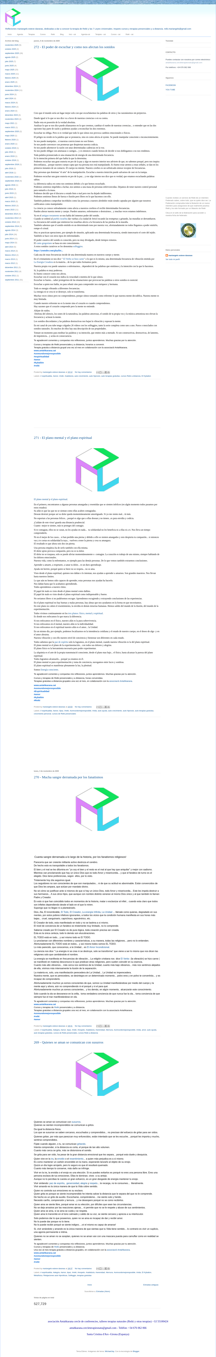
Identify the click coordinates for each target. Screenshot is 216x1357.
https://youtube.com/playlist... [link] (48, 250)
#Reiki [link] (37, 700)
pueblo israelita (60, 218)
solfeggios (78, 246)
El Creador (75, 912)
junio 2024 (9, 94)
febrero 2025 (10, 78)
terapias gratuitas (84, 1275)
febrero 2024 (10, 107)
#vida (94, 711)
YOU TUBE (170, 90)
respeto (93, 1183)
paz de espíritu (61, 642)
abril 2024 (9, 98)
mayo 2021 (9, 123)
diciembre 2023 (11, 115)
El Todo (65, 912)
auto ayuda (102, 711)
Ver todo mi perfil (173, 259)
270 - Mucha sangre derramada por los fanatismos (68, 777)
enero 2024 (10, 111)
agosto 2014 (10, 230)
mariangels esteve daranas (180, 255)
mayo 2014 (9, 243)
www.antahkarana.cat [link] (45, 350)
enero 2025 (10, 82)
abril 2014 (9, 247)
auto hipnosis (94, 376)
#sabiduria (69, 376)
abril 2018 (9, 173)
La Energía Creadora (43, 262)
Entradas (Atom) (103, 1291)
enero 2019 (10, 156)
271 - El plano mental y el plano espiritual (63, 438)
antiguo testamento (50, 215)
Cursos (43, 34)
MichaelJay (109, 1351)
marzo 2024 (10, 103)
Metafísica (38, 1275)
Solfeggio (72, 1275)
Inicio (10, 34)
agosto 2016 (10, 185)
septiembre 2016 (12, 181)
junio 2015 (9, 193)
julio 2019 (9, 152)
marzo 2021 (10, 127)
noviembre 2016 (11, 177)
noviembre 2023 (11, 119)
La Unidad (107, 912)
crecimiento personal (42, 714)
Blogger (136, 1351)
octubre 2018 (10, 160)
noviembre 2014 (11, 218)
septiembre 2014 (12, 226)
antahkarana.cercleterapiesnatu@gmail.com (184, 62)
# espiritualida (46, 376)
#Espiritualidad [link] (41, 691)
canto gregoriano (44, 243)
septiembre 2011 (12, 280)
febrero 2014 (10, 255)
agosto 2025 (10, 57)
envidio (61, 1159)
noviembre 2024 (11, 90)
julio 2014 (9, 234)
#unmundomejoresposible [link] (47, 353)
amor (144, 1030)
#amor (55, 376)
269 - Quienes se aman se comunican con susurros (68, 1042)
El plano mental (41, 499)
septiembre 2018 (12, 164)
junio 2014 (9, 238)
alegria (83, 1183)
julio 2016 (9, 189)
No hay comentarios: (84, 372)
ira (52, 1159)
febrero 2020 (10, 140)
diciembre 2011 (11, 267)
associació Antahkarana (120, 681)
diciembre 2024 (11, 86)
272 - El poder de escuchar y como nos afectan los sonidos (74, 47)
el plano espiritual (59, 499)
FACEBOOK (171, 85)
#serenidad (100, 1030)
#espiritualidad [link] (41, 356)
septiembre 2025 (12, 53)
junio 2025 (9, 66)
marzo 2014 (10, 251)
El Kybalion (146, 376)
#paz (61, 711)
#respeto (81, 1030)
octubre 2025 (10, 49)
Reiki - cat (129, 34)
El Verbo (125, 958)
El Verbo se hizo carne (73, 259)
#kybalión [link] (39, 362)
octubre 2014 (10, 222)
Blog (62, 34)
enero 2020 (10, 144)
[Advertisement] (177, 143)
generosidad (73, 1183)
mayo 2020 (9, 136)
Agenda (20, 34)
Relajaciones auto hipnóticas (55, 1275)
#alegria (56, 1030)
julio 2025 (9, 61)
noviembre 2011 (11, 271)
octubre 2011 (10, 276)
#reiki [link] (36, 365)
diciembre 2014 (11, 214)
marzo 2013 (10, 259)
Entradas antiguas (150, 1285)
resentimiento (76, 1159)
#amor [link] (37, 359)
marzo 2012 (10, 263)
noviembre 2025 (11, 45)
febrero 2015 (10, 206)
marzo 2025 (10, 74)
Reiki (53, 34)
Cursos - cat (115, 34)
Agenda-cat (85, 34)
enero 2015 (10, 210)
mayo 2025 (9, 70)
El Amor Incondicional (98, 947)
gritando (81, 1144)
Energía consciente (49, 669)
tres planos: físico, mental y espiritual (85, 613)
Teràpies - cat (100, 34)
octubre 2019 (10, 148)
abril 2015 (9, 197)
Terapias (31, 34)
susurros (76, 1122)
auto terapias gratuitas (110, 376)
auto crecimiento (81, 376)
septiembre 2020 (12, 131)
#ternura (109, 1030)
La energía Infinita (91, 912)
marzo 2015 (10, 201)
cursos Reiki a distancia (131, 376)
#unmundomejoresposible (80, 711)
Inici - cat (72, 34)
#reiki (61, 376)
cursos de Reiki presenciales (64, 714)
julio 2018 (9, 168)
